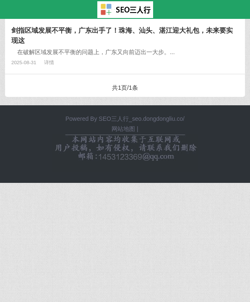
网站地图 (123, 128)
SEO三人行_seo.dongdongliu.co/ (142, 118)
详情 (49, 62)
